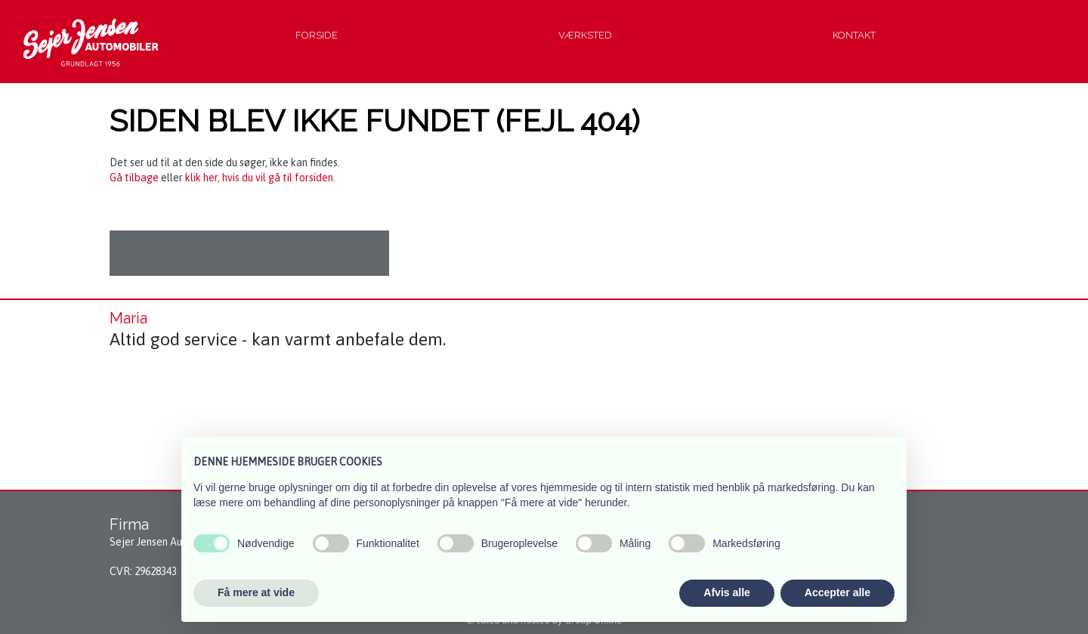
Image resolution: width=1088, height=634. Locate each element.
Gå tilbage (134, 178)
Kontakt (854, 35)
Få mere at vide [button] (256, 592)
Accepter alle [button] (837, 592)
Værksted (585, 35)
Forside (316, 35)
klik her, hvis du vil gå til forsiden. (260, 178)
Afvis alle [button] (726, 592)
